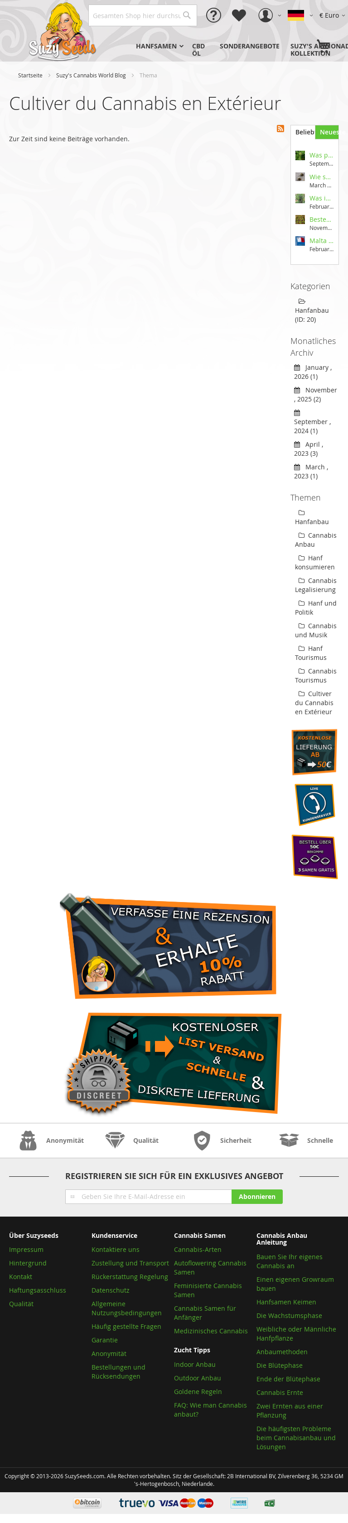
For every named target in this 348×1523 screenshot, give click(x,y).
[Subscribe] (257, 1196)
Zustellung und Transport (130, 1263)
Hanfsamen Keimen (286, 1302)
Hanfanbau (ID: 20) (312, 311)
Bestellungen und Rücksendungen (118, 1371)
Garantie (105, 1340)
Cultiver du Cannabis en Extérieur (314, 702)
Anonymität (109, 1353)
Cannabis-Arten (198, 1249)
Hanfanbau (312, 518)
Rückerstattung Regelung (130, 1276)
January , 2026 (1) (313, 372)
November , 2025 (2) (315, 394)
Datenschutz (111, 1290)
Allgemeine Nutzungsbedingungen (127, 1308)
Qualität (21, 1303)
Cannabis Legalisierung (316, 585)
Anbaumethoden (282, 1351)
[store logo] (63, 31)
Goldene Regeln (198, 1391)
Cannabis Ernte (279, 1392)
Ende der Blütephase (288, 1379)
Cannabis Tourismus (316, 675)
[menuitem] (158, 46)
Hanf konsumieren (315, 562)
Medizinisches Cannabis (211, 1331)
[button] (333, 15)
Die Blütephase (279, 1365)
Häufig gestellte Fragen (126, 1326)
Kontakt (20, 1276)
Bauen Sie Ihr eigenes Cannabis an (289, 1261)
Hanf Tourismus (311, 653)
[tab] (302, 132)
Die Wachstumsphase (289, 1315)
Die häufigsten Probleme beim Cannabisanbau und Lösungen (296, 1437)
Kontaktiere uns (116, 1249)
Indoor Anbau (195, 1364)
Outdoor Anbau (197, 1378)
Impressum (26, 1249)
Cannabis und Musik (316, 630)
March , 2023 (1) (311, 471)
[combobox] (142, 15)
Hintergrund (28, 1263)
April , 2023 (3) (308, 449)
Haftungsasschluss (37, 1290)
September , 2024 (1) (312, 421)
